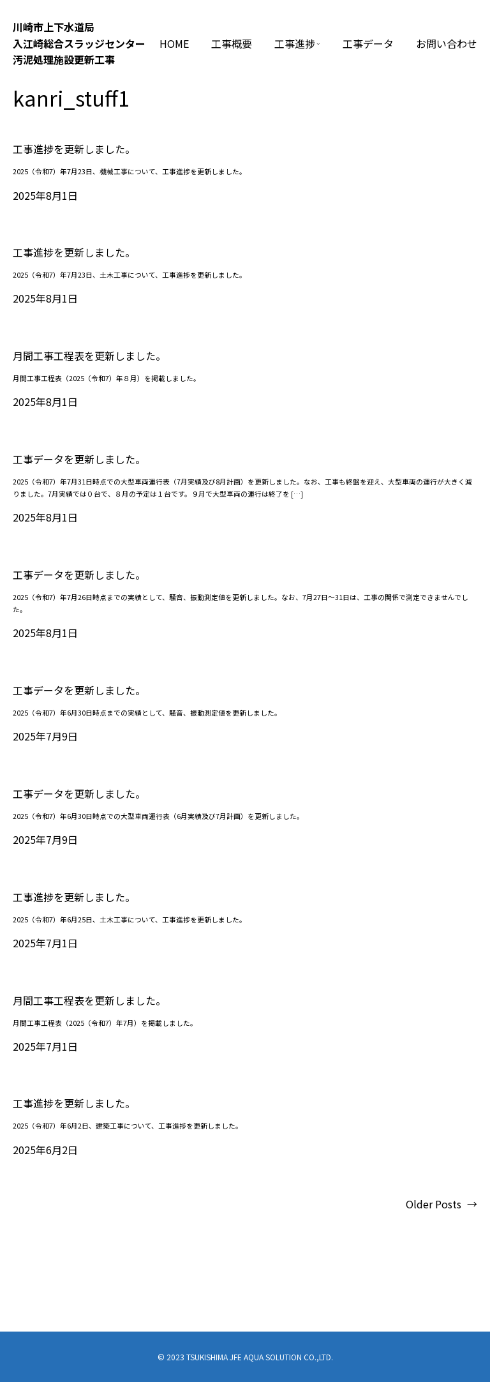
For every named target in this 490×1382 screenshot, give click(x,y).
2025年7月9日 (45, 736)
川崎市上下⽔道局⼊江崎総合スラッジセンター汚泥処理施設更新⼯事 (79, 43)
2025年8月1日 (45, 195)
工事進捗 (294, 43)
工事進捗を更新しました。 (74, 149)
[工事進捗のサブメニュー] (318, 44)
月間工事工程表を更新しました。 (89, 356)
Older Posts (441, 1204)
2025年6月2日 (45, 1149)
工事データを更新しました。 (79, 459)
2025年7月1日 (45, 942)
